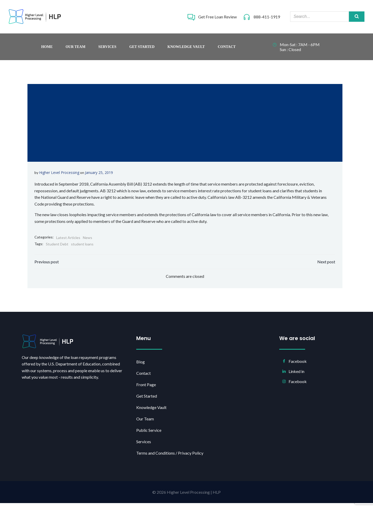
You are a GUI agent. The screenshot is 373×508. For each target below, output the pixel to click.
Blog (141, 366)
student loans (82, 247)
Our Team (75, 49)
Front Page (147, 388)
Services (107, 49)
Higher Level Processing (59, 175)
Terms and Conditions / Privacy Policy (170, 457)
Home (47, 49)
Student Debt (57, 247)
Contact (227, 49)
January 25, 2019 (99, 175)
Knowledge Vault (186, 49)
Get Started (141, 49)
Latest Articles (68, 240)
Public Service (149, 434)
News (87, 240)
